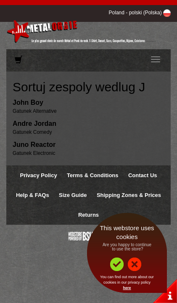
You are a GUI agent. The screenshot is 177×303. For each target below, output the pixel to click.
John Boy (28, 102)
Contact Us (142, 175)
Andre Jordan (34, 123)
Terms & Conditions (93, 175)
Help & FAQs (32, 195)
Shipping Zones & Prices (129, 195)
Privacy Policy (38, 175)
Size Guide (73, 195)
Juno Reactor (34, 144)
